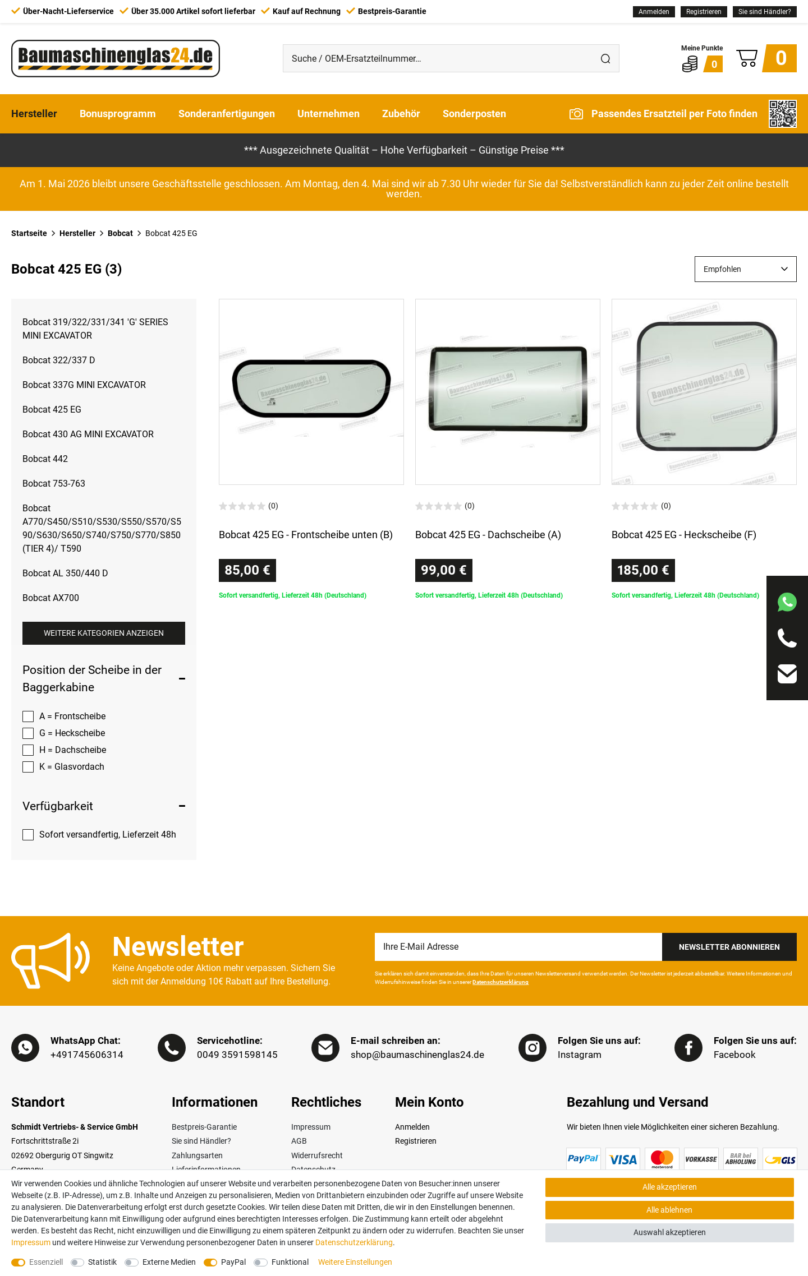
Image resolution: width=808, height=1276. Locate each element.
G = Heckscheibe (72, 733)
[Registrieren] (704, 11)
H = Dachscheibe (72, 750)
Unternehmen (328, 113)
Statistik (102, 1261)
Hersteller (34, 113)
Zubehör (401, 113)
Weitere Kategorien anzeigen (104, 632)
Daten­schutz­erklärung (354, 1242)
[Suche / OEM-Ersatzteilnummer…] (437, 58)
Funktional (290, 1261)
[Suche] (605, 58)
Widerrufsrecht (317, 1155)
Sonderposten (474, 113)
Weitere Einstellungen (355, 1261)
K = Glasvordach (71, 766)
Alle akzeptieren (669, 1186)
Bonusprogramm (118, 113)
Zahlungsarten (197, 1155)
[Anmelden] (654, 11)
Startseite (29, 233)
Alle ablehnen (669, 1209)
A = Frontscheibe (72, 716)
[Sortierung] (746, 269)
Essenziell (46, 1261)
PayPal (233, 1261)
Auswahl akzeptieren (669, 1232)
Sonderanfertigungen (226, 113)
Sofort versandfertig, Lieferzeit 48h (107, 834)
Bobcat (120, 233)
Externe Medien (169, 1261)
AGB (299, 1141)
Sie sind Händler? (764, 12)
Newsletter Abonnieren (729, 946)
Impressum (310, 1127)
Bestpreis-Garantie (204, 1127)
